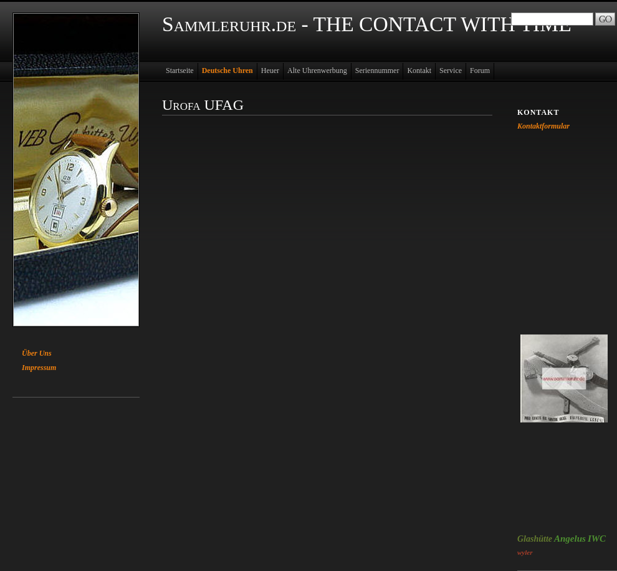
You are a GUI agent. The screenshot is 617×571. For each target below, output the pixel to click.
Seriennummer (377, 70)
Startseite (180, 70)
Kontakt (419, 70)
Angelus (570, 539)
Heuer (270, 70)
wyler (524, 552)
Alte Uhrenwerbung (317, 70)
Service (450, 70)
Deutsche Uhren (227, 70)
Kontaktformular (543, 126)
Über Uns (37, 353)
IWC (597, 539)
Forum (480, 70)
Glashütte (534, 539)
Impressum (39, 367)
